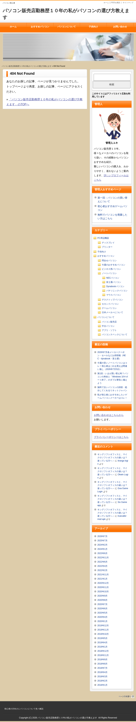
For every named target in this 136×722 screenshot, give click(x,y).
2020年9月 (102, 596)
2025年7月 (102, 541)
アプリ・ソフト (109, 331)
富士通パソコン (113, 283)
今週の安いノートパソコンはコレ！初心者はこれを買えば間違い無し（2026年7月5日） (112, 367)
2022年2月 (102, 571)
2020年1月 (102, 622)
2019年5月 (102, 639)
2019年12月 (103, 626)
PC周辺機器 (103, 239)
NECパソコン (112, 279)
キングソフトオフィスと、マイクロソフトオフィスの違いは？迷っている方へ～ (112, 458)
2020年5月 (102, 613)
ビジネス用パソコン (111, 270)
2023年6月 (102, 554)
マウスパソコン (113, 296)
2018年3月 (102, 677)
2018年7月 (102, 669)
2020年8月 (102, 601)
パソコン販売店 (109, 322)
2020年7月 (102, 605)
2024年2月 (102, 545)
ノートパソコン (109, 274)
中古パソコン (108, 327)
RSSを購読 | (117, 3)
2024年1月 (102, 550)
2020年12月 (103, 584)
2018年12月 (103, 652)
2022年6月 (102, 562)
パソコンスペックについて (114, 335)
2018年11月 (103, 656)
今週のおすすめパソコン (113, 265)
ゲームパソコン (109, 309)
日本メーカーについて (112, 313)
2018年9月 (102, 660)
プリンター (107, 248)
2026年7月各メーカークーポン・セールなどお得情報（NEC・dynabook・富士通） (111, 356)
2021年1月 (102, 579)
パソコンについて (66, 27)
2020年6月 (102, 609)
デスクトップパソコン (112, 300)
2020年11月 (103, 588)
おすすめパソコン (40, 27)
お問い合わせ (120, 27)
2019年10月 (103, 635)
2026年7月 (102, 537)
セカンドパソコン (110, 305)
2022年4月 (102, 567)
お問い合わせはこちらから (109, 416)
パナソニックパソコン (117, 291)
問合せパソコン (109, 261)
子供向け (93, 27)
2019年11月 (103, 630)
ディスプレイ (108, 243)
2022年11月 (103, 558)
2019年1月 (102, 647)
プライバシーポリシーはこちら (111, 437)
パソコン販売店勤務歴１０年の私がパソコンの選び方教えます (26, 66)
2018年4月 (102, 673)
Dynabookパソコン (115, 287)
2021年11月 (103, 575)
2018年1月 (102, 686)
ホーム (106, 3)
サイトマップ (128, 3)
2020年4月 (102, 618)
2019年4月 (102, 643)
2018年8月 (102, 664)
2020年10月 (103, 592)
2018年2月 (102, 681)
